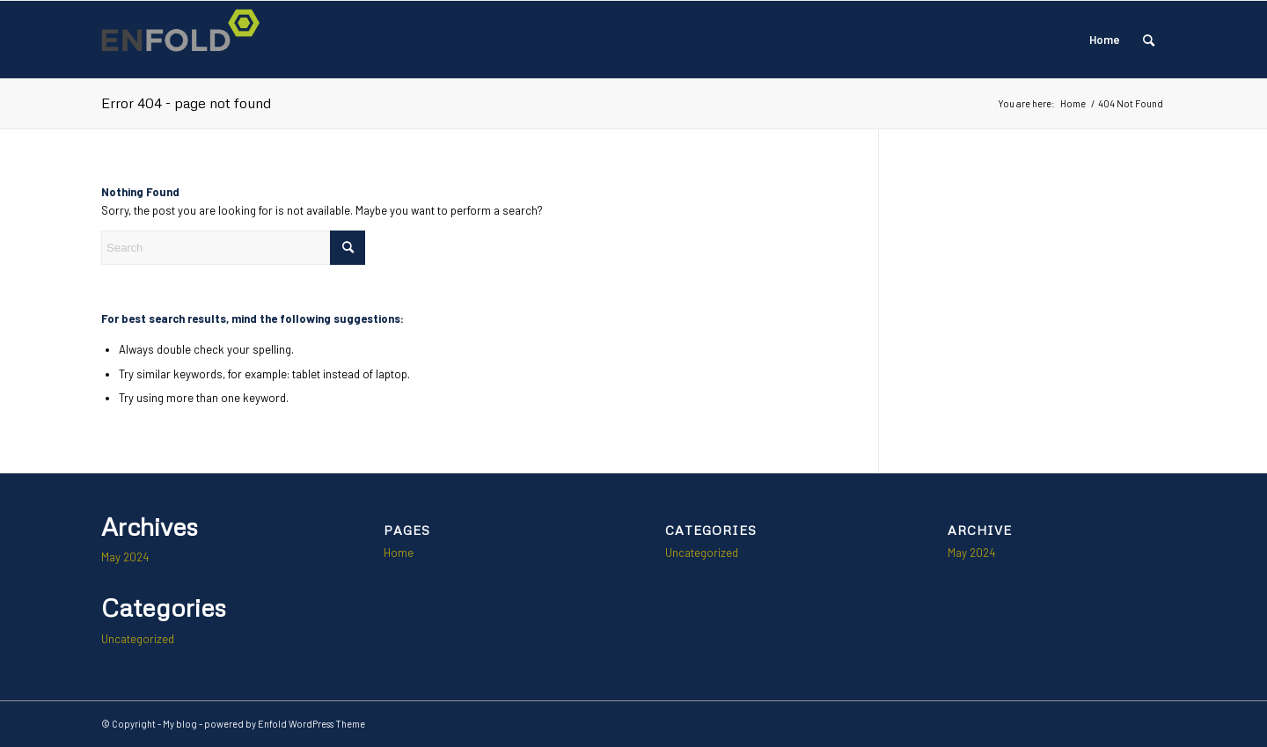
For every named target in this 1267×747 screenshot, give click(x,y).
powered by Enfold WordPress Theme (284, 723)
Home (1104, 40)
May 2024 (125, 557)
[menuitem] (1149, 39)
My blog (180, 723)
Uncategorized (137, 639)
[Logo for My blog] (185, 39)
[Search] (1149, 39)
